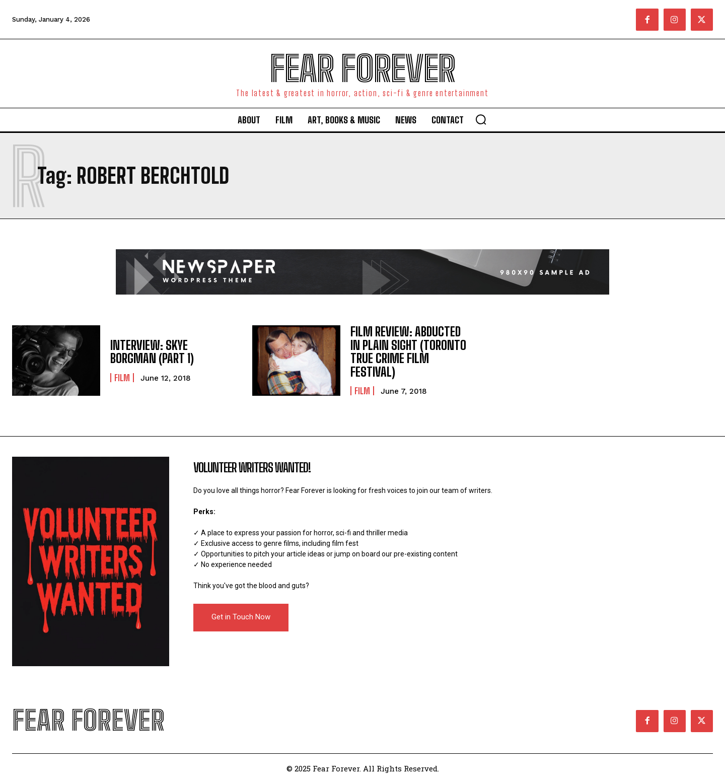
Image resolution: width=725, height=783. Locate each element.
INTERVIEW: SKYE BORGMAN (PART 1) (152, 352)
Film (122, 377)
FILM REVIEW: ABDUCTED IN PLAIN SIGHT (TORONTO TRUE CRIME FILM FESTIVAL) (408, 351)
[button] (481, 119)
